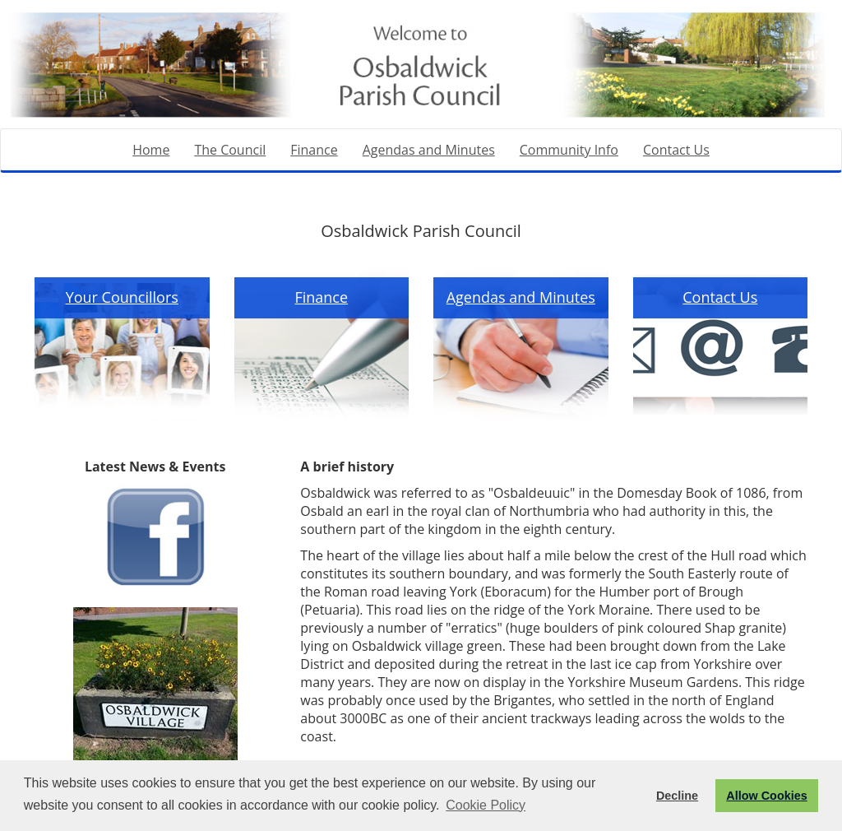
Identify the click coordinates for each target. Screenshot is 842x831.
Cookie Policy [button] (485, 805)
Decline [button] (677, 795)
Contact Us (676, 150)
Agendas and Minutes (429, 150)
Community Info (569, 150)
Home (150, 150)
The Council (230, 150)
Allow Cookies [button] (766, 795)
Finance (313, 150)
